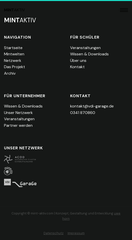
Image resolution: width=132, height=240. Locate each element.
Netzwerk (12, 60)
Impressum (76, 233)
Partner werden (18, 125)
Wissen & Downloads (89, 54)
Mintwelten (14, 54)
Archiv (10, 73)
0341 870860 (82, 112)
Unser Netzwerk (18, 112)
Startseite (13, 47)
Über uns (78, 60)
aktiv (14, 10)
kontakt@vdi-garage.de (92, 106)
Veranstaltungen (85, 47)
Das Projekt (14, 66)
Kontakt (77, 66)
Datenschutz (54, 233)
